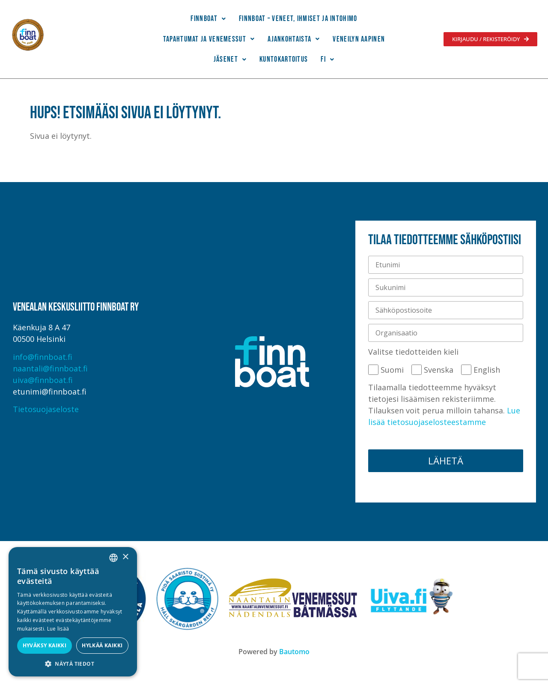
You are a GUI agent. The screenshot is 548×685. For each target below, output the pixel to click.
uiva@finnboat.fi (43, 380)
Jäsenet (230, 59)
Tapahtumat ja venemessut (209, 39)
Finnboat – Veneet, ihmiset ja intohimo (298, 18)
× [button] (125, 557)
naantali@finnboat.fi (50, 368)
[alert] (73, 611)
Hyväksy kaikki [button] (45, 645)
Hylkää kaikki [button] (102, 645)
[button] (208, 19)
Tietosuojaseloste (46, 409)
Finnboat (208, 18)
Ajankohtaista (294, 39)
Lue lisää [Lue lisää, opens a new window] (58, 628)
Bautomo (294, 651)
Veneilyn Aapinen (359, 39)
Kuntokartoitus (283, 59)
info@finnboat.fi (42, 357)
